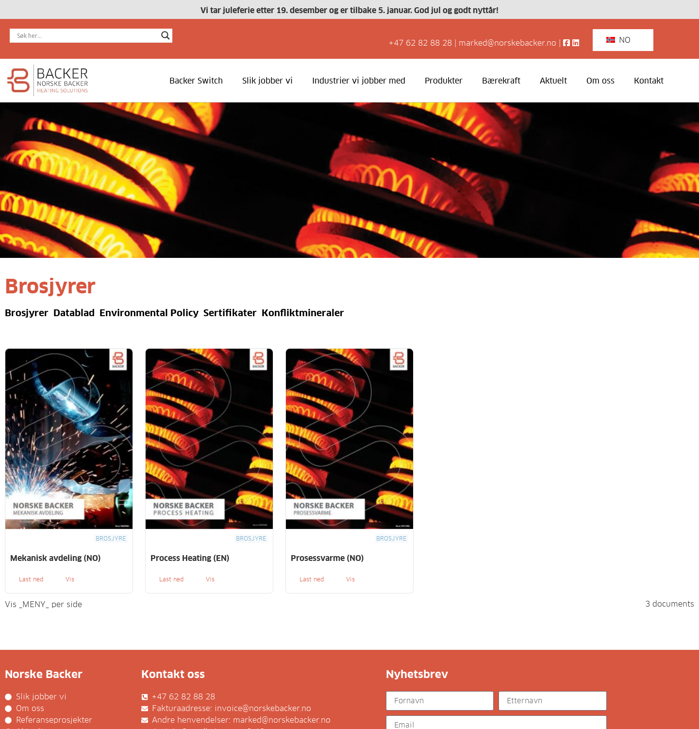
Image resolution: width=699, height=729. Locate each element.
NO (618, 40)
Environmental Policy (149, 313)
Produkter (444, 81)
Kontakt (649, 81)
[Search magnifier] (165, 35)
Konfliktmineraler (303, 313)
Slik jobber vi (267, 81)
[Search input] (86, 35)
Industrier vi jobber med (358, 81)
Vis (70, 579)
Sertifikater (230, 313)
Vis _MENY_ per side (43, 605)
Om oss (600, 81)
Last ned (31, 579)
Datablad (74, 313)
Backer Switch (196, 81)
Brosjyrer (27, 313)
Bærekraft (501, 81)
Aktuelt (553, 81)
